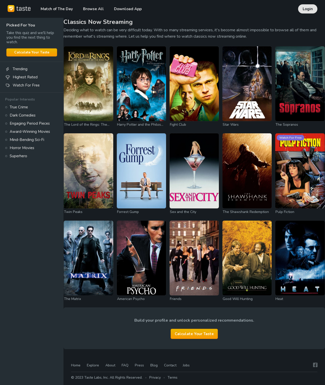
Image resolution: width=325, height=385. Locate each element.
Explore (93, 365)
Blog (154, 365)
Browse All (93, 8)
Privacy (155, 377)
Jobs (186, 365)
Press (139, 365)
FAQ (125, 365)
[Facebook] (315, 365)
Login (308, 8)
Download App (128, 8)
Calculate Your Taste (31, 52)
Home (75, 365)
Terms (172, 377)
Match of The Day (57, 8)
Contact (170, 365)
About (110, 365)
